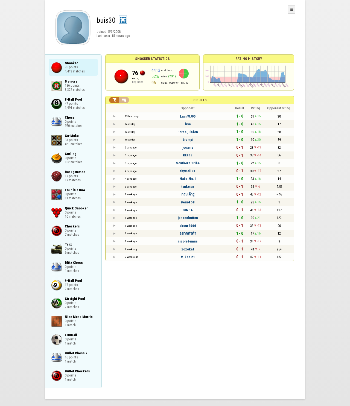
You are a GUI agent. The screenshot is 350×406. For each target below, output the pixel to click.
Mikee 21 (188, 257)
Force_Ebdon (187, 132)
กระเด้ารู (187, 194)
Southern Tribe (188, 163)
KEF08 (187, 155)
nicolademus (188, 241)
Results (199, 100)
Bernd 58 (188, 202)
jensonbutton (188, 218)
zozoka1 (187, 249)
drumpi (187, 140)
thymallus (187, 171)
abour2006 (188, 226)
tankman (187, 187)
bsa (188, 124)
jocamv (187, 147)
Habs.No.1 (188, 179)
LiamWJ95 (188, 116)
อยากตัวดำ (187, 233)
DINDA (188, 210)
